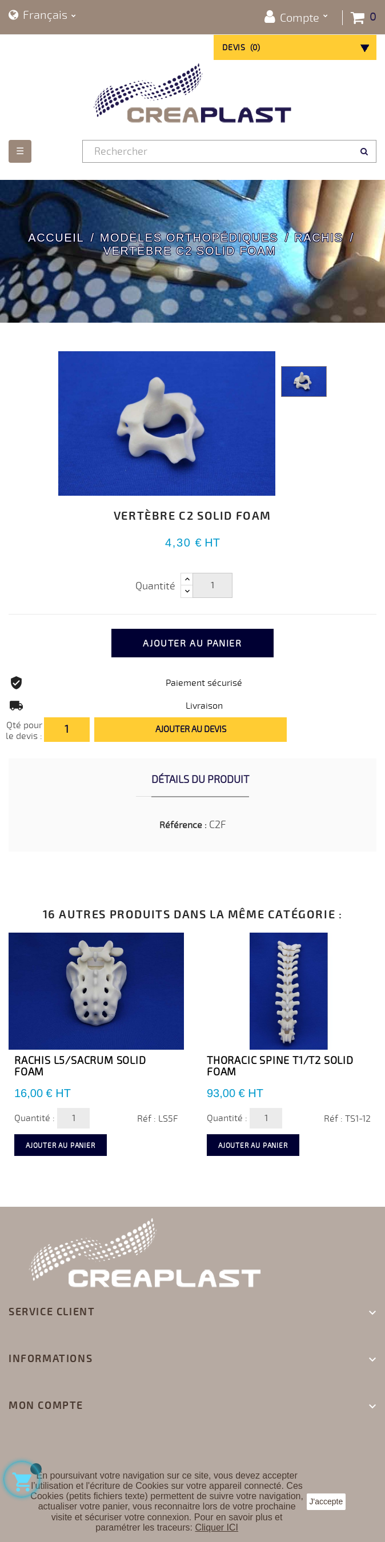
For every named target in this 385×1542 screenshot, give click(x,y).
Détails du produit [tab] (200, 779)
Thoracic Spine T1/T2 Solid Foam (280, 1066)
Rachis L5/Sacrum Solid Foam (80, 1066)
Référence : (183, 825)
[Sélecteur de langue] (42, 15)
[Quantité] (212, 585)
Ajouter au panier (192, 643)
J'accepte (326, 1501)
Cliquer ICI (216, 1527)
